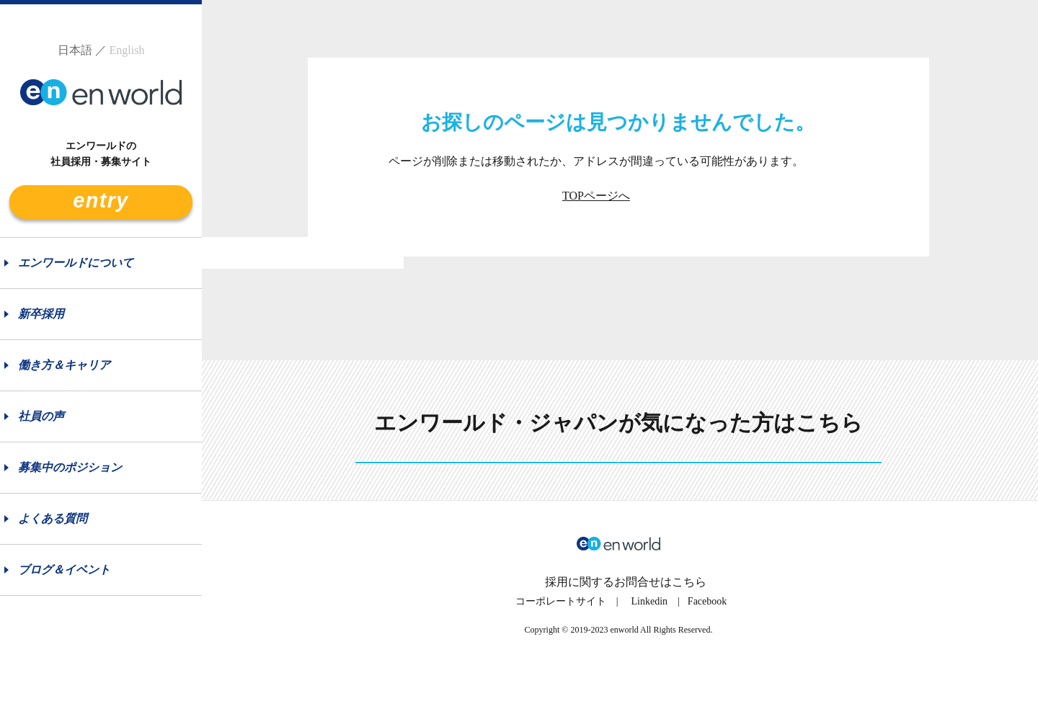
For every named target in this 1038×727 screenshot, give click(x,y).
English (127, 50)
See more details (618, 488)
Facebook (707, 651)
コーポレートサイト (560, 651)
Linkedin (649, 651)
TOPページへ (596, 195)
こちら (689, 631)
